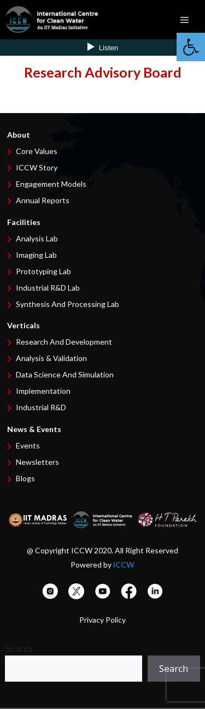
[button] (191, 47)
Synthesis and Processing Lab (67, 304)
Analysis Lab (37, 238)
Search (19, 648)
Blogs (25, 478)
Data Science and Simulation (65, 374)
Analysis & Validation (51, 358)
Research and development (64, 341)
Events (28, 445)
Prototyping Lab (43, 271)
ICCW (123, 564)
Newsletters (37, 461)
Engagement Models (51, 183)
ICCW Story (36, 167)
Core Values (36, 151)
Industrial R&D (41, 407)
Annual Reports (42, 200)
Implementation (43, 390)
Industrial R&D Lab (48, 287)
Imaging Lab (36, 254)
